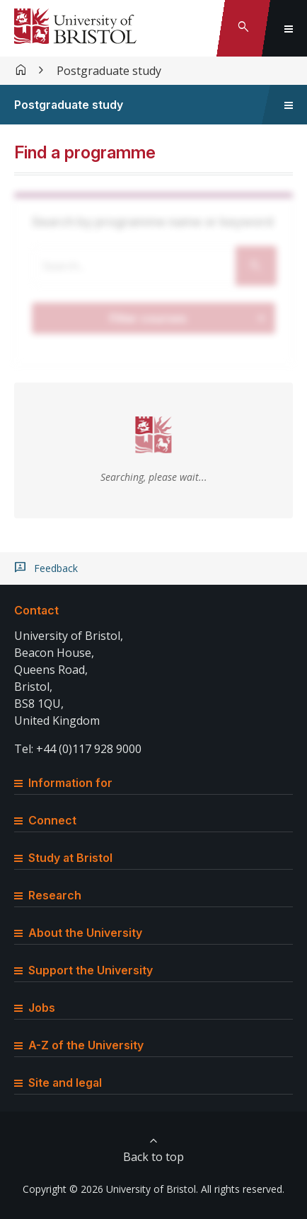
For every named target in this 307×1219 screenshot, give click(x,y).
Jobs (34, 1008)
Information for (63, 783)
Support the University (83, 970)
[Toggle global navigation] (288, 28)
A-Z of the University (79, 1045)
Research (47, 895)
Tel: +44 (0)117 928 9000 (77, 749)
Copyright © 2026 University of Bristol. (110, 1189)
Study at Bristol (63, 858)
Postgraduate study (109, 70)
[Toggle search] (243, 28)
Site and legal (58, 1082)
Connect (45, 820)
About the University (78, 933)
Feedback (56, 568)
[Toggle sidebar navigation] (288, 104)
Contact (36, 610)
